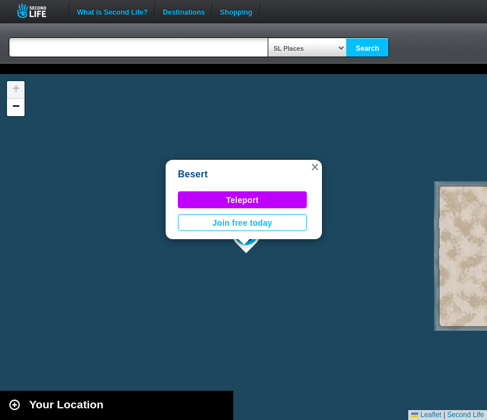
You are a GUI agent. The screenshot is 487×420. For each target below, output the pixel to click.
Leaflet (426, 415)
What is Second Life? (112, 11)
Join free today (242, 223)
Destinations (184, 11)
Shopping (236, 11)
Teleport (242, 200)
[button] (315, 167)
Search (367, 48)
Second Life (38, 11)
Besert (193, 174)
